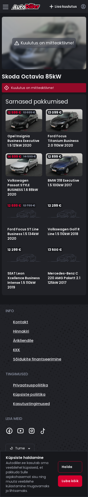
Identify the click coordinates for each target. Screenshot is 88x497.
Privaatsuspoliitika (30, 385)
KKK (16, 350)
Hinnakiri (21, 331)
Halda (67, 466)
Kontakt (20, 322)
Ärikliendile (23, 340)
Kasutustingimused (31, 403)
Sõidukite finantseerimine (37, 359)
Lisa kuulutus (63, 6)
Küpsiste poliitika (29, 394)
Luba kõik (70, 481)
